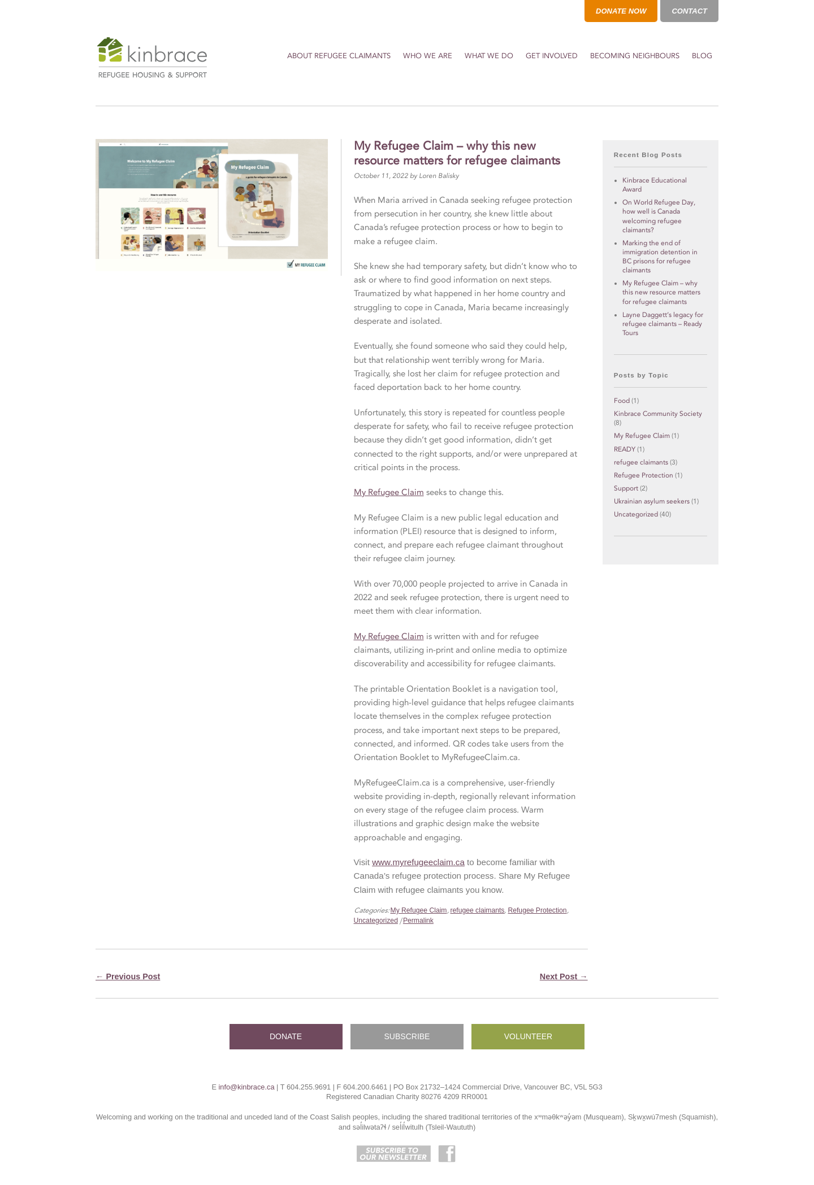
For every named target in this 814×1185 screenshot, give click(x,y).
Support (626, 488)
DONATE (286, 1036)
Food (622, 401)
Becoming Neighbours (634, 55)
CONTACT (689, 11)
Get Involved (552, 55)
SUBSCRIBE (407, 1036)
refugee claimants (478, 910)
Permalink (418, 920)
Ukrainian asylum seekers (652, 501)
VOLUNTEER (528, 1036)
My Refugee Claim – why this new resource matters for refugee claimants (661, 292)
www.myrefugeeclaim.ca (418, 862)
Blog (702, 55)
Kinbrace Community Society (658, 414)
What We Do (489, 55)
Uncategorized (376, 920)
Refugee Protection (537, 910)
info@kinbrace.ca (246, 1087)
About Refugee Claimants (339, 55)
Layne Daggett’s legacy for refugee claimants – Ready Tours (662, 324)
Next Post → (564, 976)
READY (624, 449)
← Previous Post (128, 976)
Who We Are (427, 55)
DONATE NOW (621, 11)
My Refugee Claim (389, 492)
